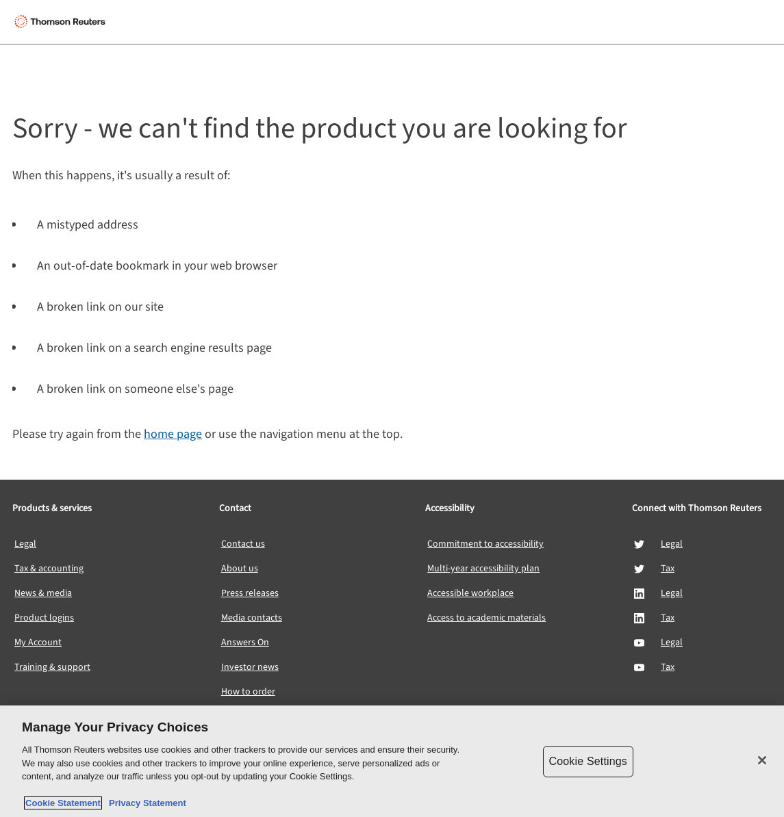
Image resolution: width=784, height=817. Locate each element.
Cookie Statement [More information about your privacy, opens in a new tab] (63, 803)
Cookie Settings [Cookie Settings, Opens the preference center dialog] (588, 761)
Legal (25, 544)
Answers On (245, 642)
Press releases (250, 593)
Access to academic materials (486, 618)
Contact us (243, 544)
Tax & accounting (49, 568)
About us (239, 568)
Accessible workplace (470, 593)
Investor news (250, 667)
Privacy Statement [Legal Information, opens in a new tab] (145, 803)
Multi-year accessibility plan (483, 568)
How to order (248, 692)
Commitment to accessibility (485, 544)
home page (173, 434)
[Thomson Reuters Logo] (62, 22)
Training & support (52, 667)
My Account (38, 642)
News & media (43, 593)
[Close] (762, 760)
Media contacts (251, 618)
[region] (392, 761)
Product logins (44, 618)
